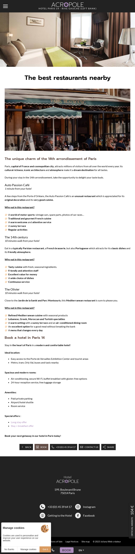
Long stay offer (19, 422)
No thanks (9, 549)
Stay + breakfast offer (22, 425)
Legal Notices (71, 541)
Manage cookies (28, 549)
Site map (85, 541)
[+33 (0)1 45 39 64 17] (53, 550)
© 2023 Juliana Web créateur (107, 541)
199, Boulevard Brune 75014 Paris (67, 491)
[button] (66, 145)
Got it (45, 549)
